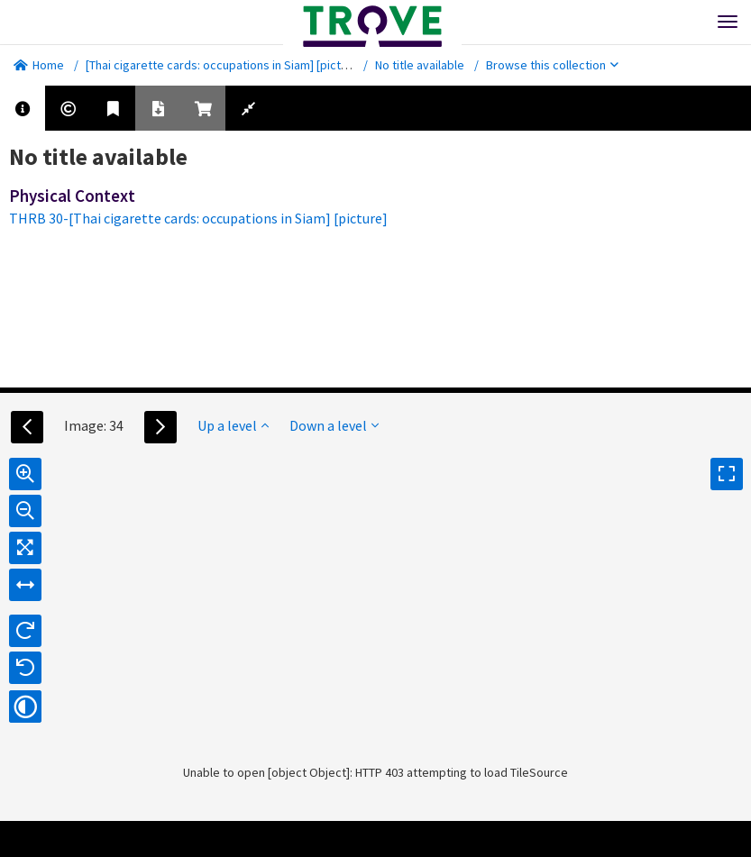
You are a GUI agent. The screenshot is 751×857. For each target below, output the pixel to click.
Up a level (233, 425)
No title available (419, 65)
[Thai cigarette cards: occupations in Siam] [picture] (224, 65)
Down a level (334, 425)
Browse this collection (552, 65)
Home (39, 65)
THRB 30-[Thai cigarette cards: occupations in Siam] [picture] (198, 218)
